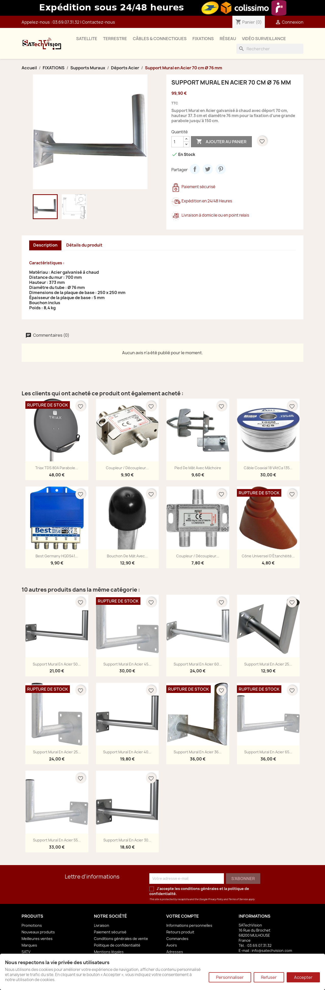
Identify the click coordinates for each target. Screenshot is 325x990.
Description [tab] (45, 245)
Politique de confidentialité (117, 945)
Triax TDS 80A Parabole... (56, 467)
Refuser (269, 977)
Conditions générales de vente (121, 938)
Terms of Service (238, 899)
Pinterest (221, 169)
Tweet (208, 169)
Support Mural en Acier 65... (268, 752)
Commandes (177, 938)
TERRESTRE (115, 38)
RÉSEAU (228, 38)
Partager (195, 169)
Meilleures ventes (37, 938)
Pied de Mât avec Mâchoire (197, 467)
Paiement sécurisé (110, 932)
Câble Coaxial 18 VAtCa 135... (268, 467)
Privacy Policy (215, 899)
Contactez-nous (98, 22)
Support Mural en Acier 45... (127, 664)
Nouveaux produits (38, 932)
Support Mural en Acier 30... (127, 840)
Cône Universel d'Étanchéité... (268, 556)
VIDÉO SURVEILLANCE (264, 38)
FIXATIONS (203, 38)
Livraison (101, 925)
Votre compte (182, 916)
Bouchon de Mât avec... (127, 556)
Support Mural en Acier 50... (57, 664)
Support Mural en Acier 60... (198, 664)
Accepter (303, 977)
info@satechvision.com (272, 950)
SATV (26, 951)
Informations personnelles (189, 925)
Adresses (174, 951)
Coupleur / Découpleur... (127, 467)
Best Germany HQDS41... (57, 556)
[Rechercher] (269, 49)
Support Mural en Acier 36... (198, 752)
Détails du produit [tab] (84, 245)
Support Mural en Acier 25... (268, 664)
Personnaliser (230, 977)
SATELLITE (86, 38)
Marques (29, 945)
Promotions (32, 925)
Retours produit (180, 932)
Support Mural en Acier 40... (127, 752)
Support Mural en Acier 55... (57, 840)
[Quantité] (177, 141)
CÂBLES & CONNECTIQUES (160, 38)
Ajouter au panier (221, 141)
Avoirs (171, 945)
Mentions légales (109, 951)
